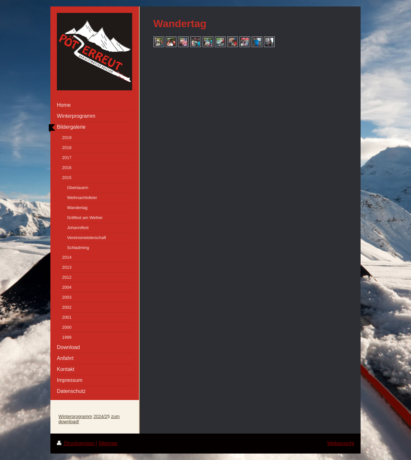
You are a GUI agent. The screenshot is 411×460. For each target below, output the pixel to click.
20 (96, 416)
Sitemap (108, 443)
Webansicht (340, 443)
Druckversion (76, 443)
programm (81, 416)
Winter (64, 416)
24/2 (103, 416)
